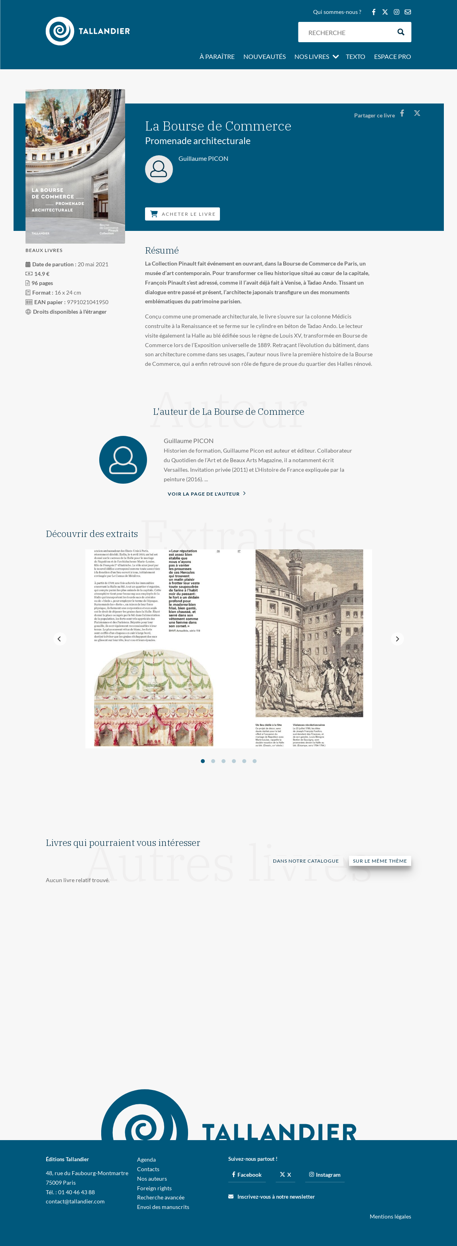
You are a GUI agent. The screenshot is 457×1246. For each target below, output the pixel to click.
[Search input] (347, 32)
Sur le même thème (380, 861)
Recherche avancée (160, 1197)
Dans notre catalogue (306, 861)
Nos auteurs (152, 1178)
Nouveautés (264, 57)
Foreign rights (154, 1188)
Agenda (146, 1159)
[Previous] (60, 638)
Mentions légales (390, 1216)
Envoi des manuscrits (163, 1206)
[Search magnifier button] (401, 32)
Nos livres (311, 57)
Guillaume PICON (189, 440)
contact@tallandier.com (75, 1201)
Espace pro (392, 57)
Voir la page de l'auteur (207, 493)
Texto (355, 57)
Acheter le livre (183, 214)
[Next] (397, 638)
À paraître (217, 57)
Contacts (148, 1169)
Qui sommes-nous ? (337, 12)
